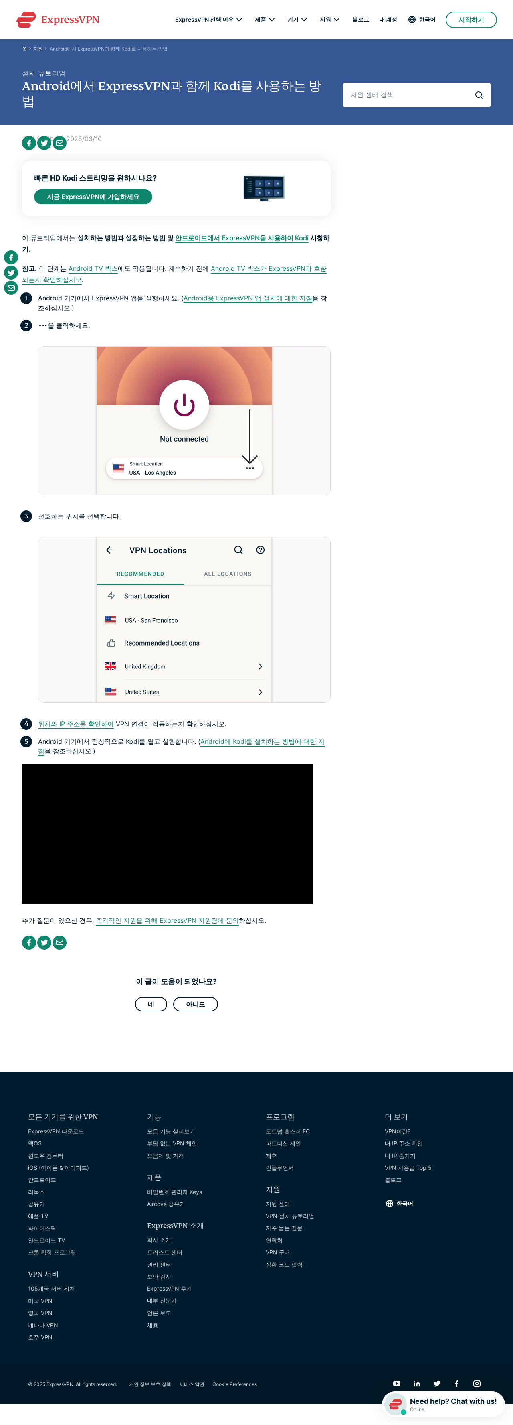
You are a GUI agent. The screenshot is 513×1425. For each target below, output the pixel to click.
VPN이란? (397, 1136)
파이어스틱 (42, 1233)
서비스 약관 (191, 1389)
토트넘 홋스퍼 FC (288, 1136)
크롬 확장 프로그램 (52, 1257)
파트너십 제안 (283, 1148)
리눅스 (36, 1197)
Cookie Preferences (234, 1389)
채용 (152, 1330)
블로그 (360, 20)
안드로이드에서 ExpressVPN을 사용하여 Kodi (242, 241)
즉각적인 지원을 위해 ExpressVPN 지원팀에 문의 (167, 924)
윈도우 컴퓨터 (45, 1160)
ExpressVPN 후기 (169, 1294)
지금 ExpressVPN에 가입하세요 (93, 199)
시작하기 (471, 20)
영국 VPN (40, 1318)
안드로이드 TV (46, 1245)
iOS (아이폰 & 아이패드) (58, 1172)
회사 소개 (159, 1245)
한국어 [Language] (427, 19)
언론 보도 (159, 1318)
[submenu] (239, 20)
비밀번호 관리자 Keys (174, 1197)
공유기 (36, 1209)
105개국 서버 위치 (51, 1294)
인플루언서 (280, 1172)
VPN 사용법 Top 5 (408, 1172)
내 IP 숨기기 (400, 1160)
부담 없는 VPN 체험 (172, 1148)
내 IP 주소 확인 (404, 1148)
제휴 (271, 1160)
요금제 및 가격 (165, 1160)
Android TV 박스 (93, 272)
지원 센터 (278, 1209)
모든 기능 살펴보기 (171, 1136)
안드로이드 (42, 1184)
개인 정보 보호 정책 (150, 1389)
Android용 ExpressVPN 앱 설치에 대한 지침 (248, 301)
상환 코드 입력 (284, 1269)
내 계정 (388, 20)
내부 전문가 (162, 1306)
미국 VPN (40, 1306)
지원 (38, 50)
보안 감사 (159, 1281)
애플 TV (38, 1221)
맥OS (35, 1148)
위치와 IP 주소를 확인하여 (76, 727)
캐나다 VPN (43, 1330)
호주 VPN (40, 1342)
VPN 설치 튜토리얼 (290, 1221)
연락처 (274, 1245)
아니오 (195, 1009)
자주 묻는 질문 (284, 1233)
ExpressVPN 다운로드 (56, 1136)
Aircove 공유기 (166, 1209)
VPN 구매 (278, 1257)
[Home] (27, 50)
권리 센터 (159, 1269)
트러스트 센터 (164, 1257)
